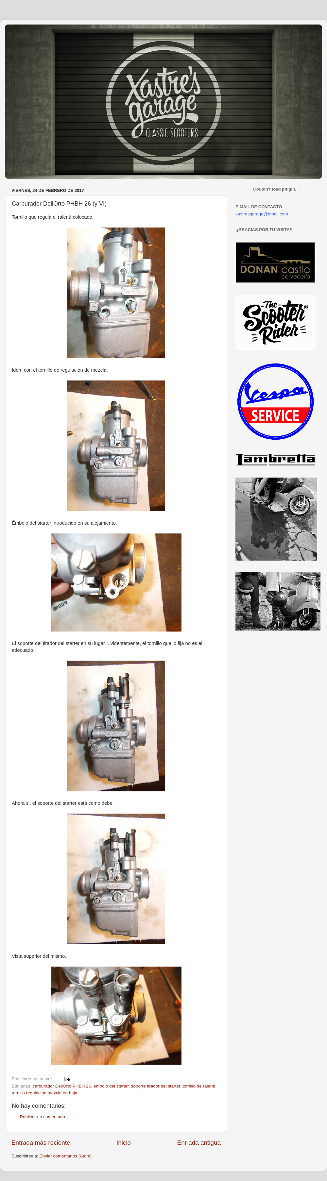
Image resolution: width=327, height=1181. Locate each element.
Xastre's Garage (24, 33)
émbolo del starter (111, 1086)
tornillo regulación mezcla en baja (44, 1092)
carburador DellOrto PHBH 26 (62, 1086)
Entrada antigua (199, 1142)
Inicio (123, 1142)
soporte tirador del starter (155, 1086)
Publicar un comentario (42, 1116)
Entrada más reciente (40, 1142)
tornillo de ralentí (198, 1086)
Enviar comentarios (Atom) (66, 1156)
